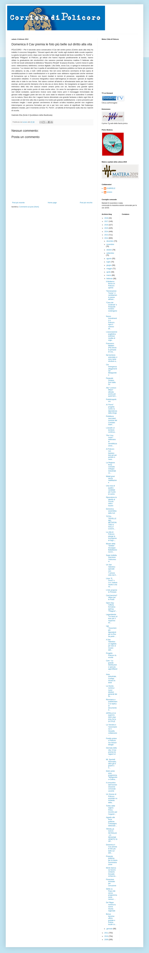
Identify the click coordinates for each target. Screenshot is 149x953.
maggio (109, 269)
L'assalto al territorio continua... (111, 430)
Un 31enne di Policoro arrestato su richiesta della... (111, 798)
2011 (106, 933)
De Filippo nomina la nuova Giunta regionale (111, 907)
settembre (110, 253)
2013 (106, 235)
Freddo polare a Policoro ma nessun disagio (111, 741)
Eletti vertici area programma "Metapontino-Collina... (111, 775)
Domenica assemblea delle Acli (111, 511)
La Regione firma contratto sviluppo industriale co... (111, 468)
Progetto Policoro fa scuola (111, 655)
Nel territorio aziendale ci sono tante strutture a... (111, 358)
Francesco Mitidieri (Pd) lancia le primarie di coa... (111, 348)
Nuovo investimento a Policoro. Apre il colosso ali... (111, 322)
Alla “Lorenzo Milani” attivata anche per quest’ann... (111, 392)
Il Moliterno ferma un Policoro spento (110, 285)
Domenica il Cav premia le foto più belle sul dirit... (111, 849)
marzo (109, 275)
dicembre (110, 241)
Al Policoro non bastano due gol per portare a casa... (111, 454)
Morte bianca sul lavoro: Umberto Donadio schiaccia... (111, 872)
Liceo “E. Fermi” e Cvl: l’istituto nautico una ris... (111, 582)
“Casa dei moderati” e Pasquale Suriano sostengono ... (111, 308)
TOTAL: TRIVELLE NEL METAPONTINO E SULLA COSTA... (111, 522)
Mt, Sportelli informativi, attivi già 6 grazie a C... (111, 764)
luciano (109, 192)
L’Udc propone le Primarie (111, 591)
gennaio (109, 929)
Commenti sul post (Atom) (29, 207)
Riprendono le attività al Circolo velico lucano (111, 501)
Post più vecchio (86, 203)
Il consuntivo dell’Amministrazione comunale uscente (111, 787)
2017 (106, 221)
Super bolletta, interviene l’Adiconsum (111, 558)
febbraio (109, 279)
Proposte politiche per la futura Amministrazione (111, 860)
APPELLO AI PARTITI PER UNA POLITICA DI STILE (111, 717)
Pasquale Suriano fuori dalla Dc (111, 381)
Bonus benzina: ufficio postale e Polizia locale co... (111, 919)
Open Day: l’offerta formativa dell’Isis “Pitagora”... (111, 607)
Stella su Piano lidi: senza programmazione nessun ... (111, 894)
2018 (106, 218)
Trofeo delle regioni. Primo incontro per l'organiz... (111, 810)
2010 (106, 936)
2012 (106, 238)
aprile (108, 272)
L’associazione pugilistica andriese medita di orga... (111, 336)
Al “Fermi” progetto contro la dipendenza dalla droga (111, 409)
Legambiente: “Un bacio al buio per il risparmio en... (111, 619)
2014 (106, 232)
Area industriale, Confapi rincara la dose (111, 678)
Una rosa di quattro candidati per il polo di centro (111, 490)
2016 (106, 225)
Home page (52, 203)
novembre (110, 244)
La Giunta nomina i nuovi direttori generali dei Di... (111, 691)
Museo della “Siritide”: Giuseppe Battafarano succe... (111, 548)
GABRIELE (111, 188)
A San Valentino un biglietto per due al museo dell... (111, 645)
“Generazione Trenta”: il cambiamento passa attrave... (111, 295)
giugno (109, 265)
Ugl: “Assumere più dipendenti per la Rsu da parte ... (111, 631)
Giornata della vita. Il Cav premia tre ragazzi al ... (111, 752)
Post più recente (18, 203)
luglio (108, 262)
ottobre (109, 250)
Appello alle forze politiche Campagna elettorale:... (111, 821)
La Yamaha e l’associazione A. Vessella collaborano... (111, 730)
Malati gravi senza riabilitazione (111, 479)
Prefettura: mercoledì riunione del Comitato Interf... (111, 420)
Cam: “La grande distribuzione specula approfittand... (111, 666)
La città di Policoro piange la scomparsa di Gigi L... (111, 536)
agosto (109, 259)
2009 (106, 940)
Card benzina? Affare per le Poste (111, 597)
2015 (106, 228)
